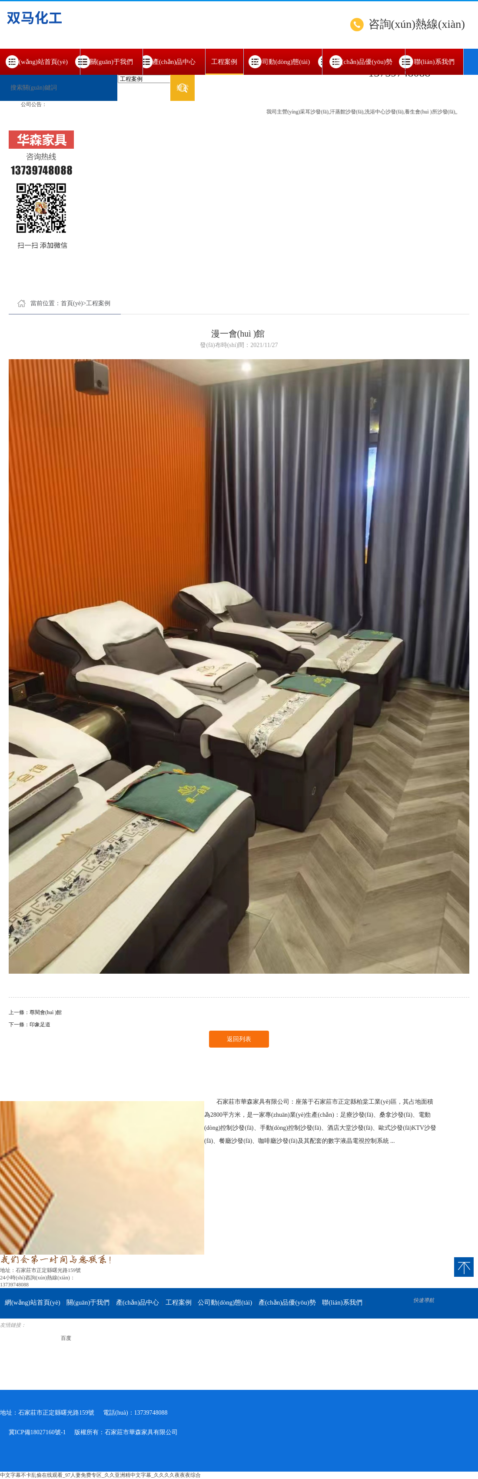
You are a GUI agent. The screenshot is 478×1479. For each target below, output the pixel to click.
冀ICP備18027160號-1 (37, 1432)
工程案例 (224, 66)
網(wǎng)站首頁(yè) (40, 61)
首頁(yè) (72, 303)
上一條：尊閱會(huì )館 (35, 1012)
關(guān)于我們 (111, 61)
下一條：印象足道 (29, 1025)
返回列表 (239, 1039)
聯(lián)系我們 (434, 61)
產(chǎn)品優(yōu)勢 (363, 61)
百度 (66, 1338)
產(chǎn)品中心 (174, 61)
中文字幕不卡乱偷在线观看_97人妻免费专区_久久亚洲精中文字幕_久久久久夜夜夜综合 (100, 1475)
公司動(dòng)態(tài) (283, 61)
